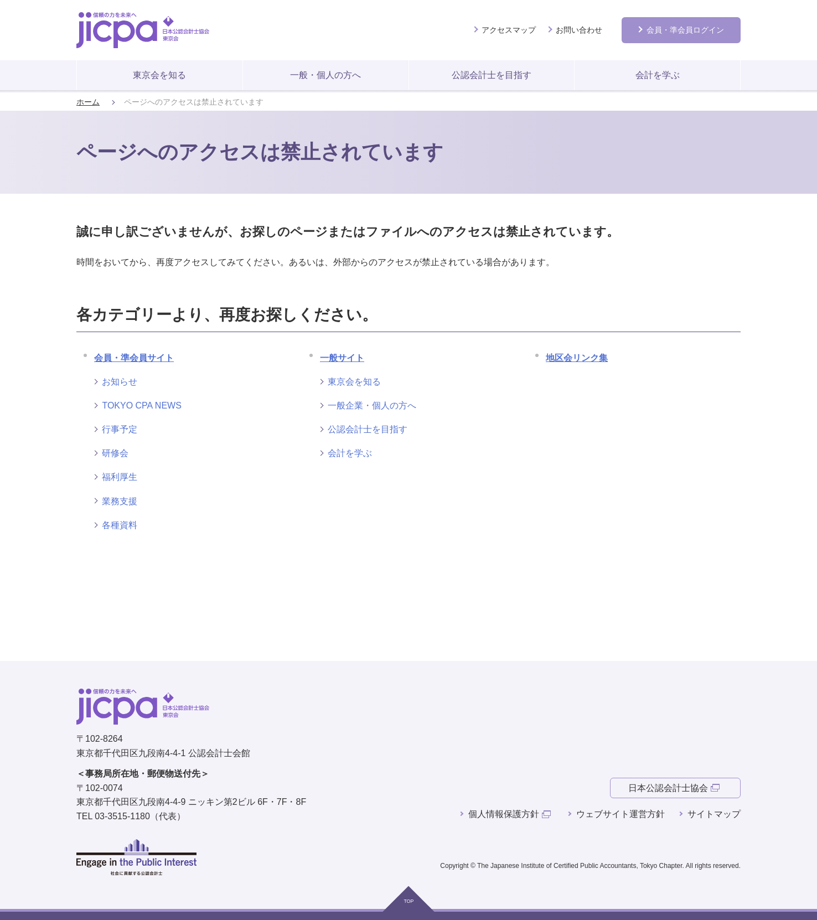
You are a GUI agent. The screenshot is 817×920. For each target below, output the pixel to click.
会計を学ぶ (657, 75)
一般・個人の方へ (325, 75)
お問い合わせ (579, 29)
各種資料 (119, 525)
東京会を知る (159, 75)
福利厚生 (119, 477)
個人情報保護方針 (503, 814)
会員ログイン (685, 29)
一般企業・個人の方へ (372, 405)
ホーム (88, 102)
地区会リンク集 (577, 358)
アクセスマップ (509, 29)
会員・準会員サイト (134, 358)
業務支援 (119, 501)
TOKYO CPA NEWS (141, 405)
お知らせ (119, 381)
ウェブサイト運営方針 (620, 814)
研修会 (115, 453)
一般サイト (342, 358)
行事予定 (119, 429)
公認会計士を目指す (491, 75)
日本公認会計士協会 (668, 788)
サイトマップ (714, 814)
